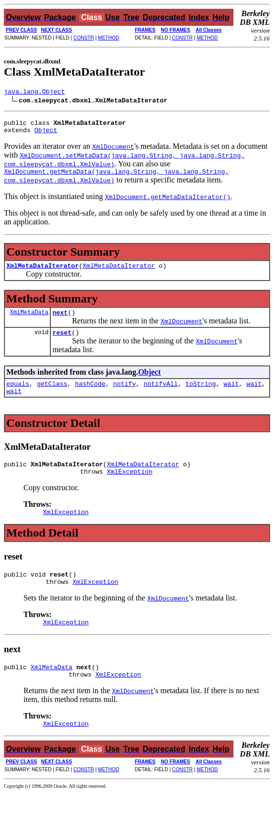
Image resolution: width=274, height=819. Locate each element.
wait (231, 395)
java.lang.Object (34, 92)
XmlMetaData (29, 321)
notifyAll (161, 395)
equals (17, 395)
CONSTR (83, 37)
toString (201, 395)
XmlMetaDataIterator (42, 272)
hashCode (90, 395)
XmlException (130, 487)
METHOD (108, 37)
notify (124, 395)
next (59, 321)
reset (61, 342)
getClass (52, 395)
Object (45, 134)
